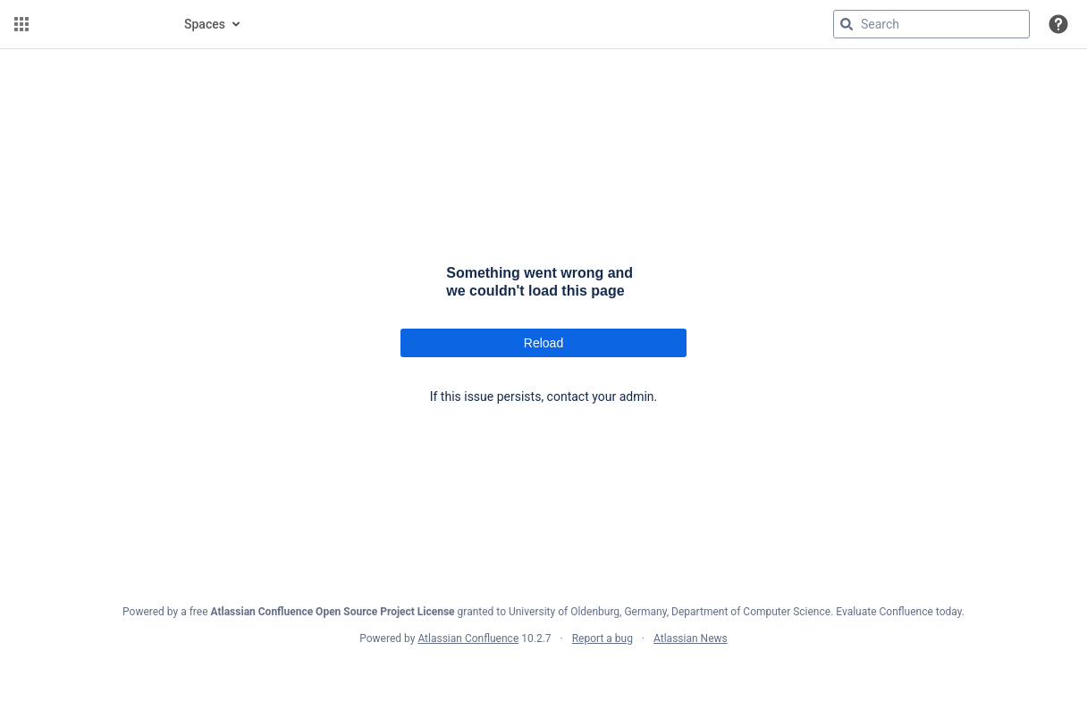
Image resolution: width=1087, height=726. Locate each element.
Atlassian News (690, 638)
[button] (21, 24)
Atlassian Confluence (467, 638)
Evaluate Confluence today (898, 611)
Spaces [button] (204, 24)
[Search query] (931, 24)
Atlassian (544, 677)
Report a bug (602, 638)
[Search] (846, 24)
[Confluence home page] (100, 24)
